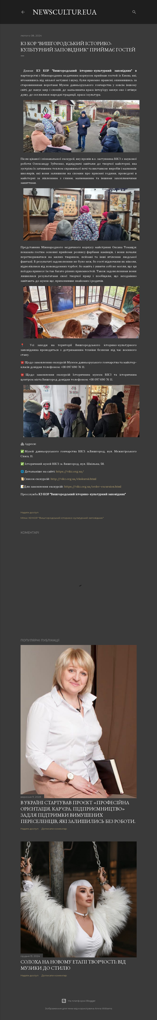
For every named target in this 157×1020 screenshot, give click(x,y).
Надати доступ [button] (29, 512)
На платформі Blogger (78, 1000)
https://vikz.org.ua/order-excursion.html (92, 486)
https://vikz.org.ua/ (70, 471)
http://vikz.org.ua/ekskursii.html (73, 479)
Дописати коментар (54, 828)
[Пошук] (134, 11)
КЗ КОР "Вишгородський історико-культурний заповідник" (66, 517)
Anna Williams (103, 1008)
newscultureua (65, 12)
